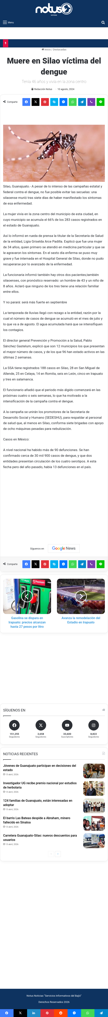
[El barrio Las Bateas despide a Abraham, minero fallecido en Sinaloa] (94, 823)
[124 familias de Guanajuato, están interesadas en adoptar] (94, 806)
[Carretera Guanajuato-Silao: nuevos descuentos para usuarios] (94, 840)
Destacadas (59, 49)
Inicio (46, 49)
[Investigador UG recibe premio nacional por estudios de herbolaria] (94, 788)
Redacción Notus (43, 89)
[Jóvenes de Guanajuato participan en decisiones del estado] (94, 771)
